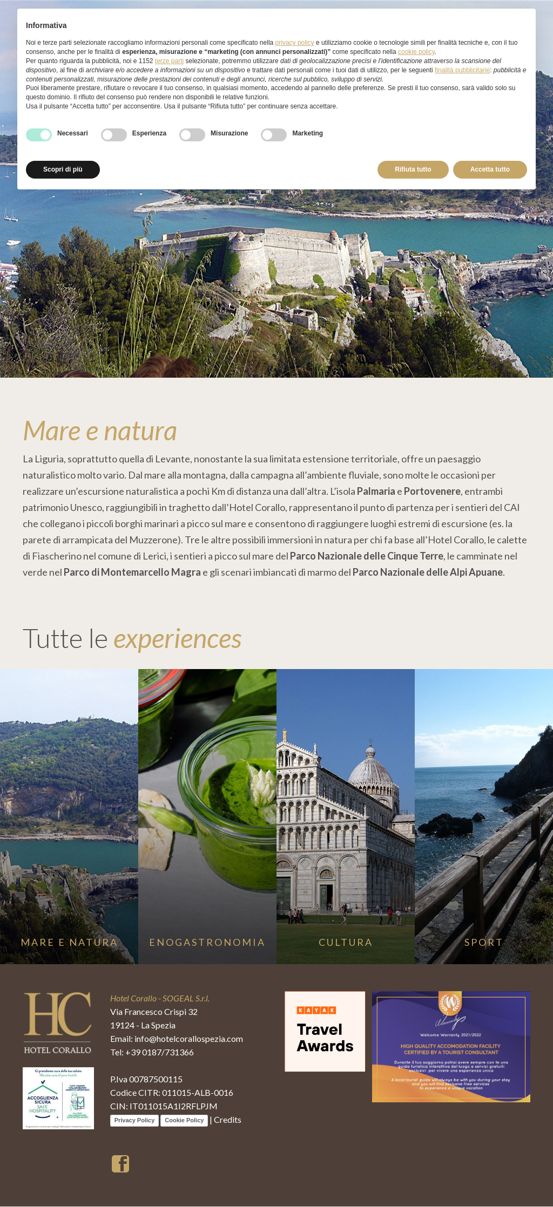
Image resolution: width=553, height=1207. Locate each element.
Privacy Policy (134, 1120)
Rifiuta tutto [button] (413, 169)
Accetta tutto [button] (490, 169)
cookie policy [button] (416, 52)
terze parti (169, 61)
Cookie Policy (184, 1120)
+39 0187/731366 (159, 1052)
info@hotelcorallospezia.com (188, 1039)
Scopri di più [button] (63, 169)
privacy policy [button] (294, 42)
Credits (227, 1120)
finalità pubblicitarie (462, 70)
